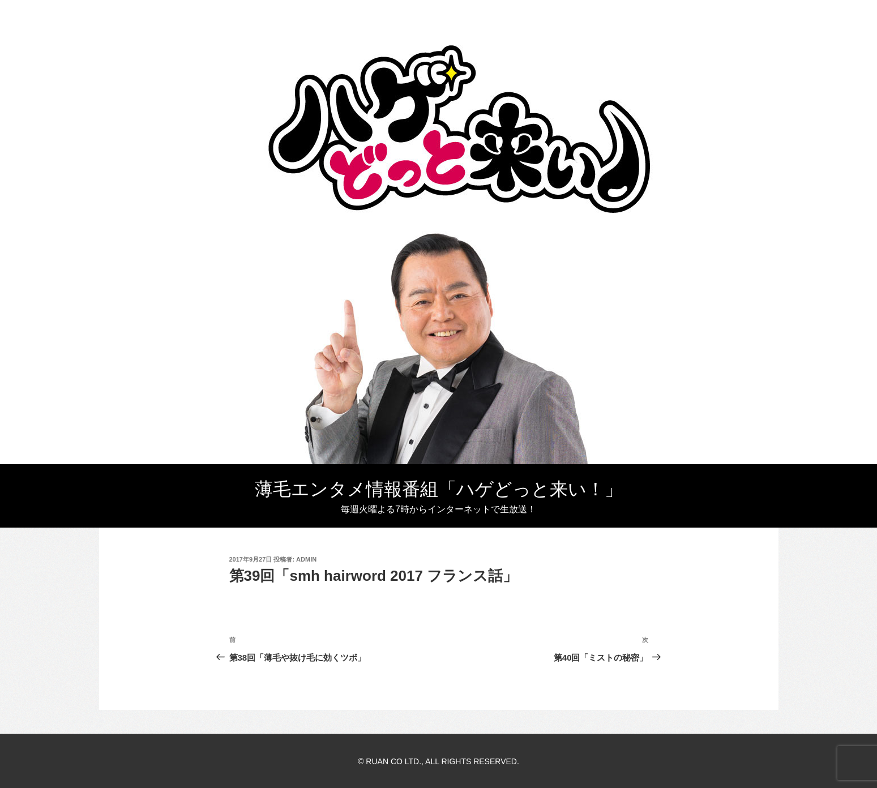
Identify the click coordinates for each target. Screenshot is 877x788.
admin (306, 559)
